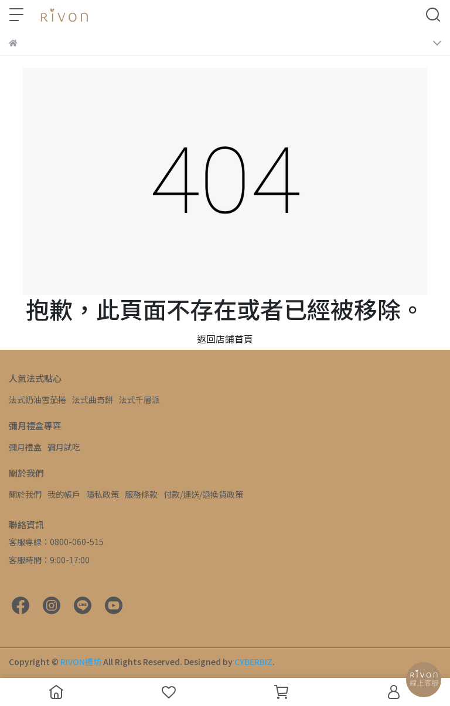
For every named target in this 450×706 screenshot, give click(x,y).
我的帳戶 (63, 494)
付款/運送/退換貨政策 (203, 494)
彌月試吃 (63, 447)
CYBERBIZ (253, 661)
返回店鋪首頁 (225, 339)
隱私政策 (102, 494)
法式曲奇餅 (92, 399)
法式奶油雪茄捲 (37, 399)
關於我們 (25, 494)
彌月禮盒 (25, 447)
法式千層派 (139, 399)
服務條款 (141, 494)
